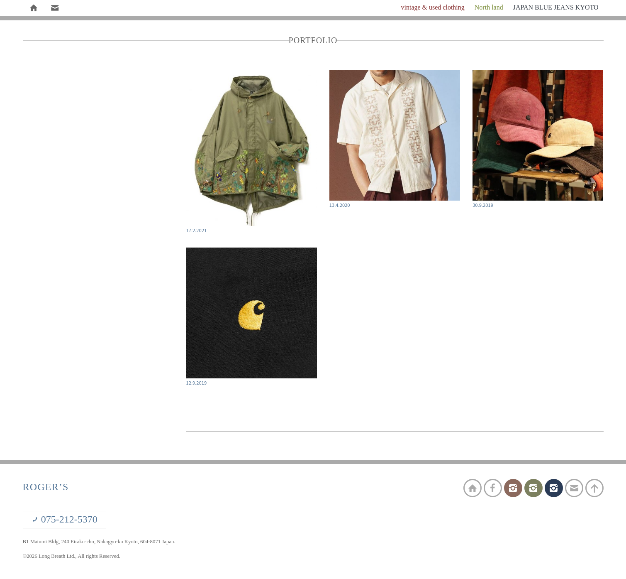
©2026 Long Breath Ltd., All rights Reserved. (71, 556)
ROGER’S (46, 486)
